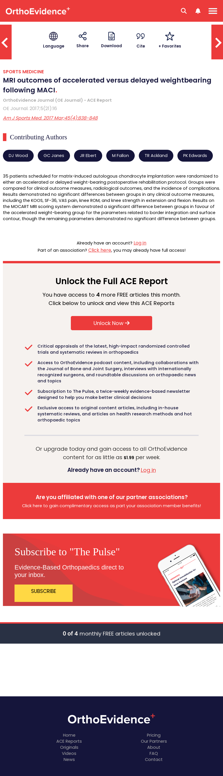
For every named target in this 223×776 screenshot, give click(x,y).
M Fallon (120, 155)
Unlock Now (111, 323)
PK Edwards (195, 155)
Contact (154, 759)
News (69, 759)
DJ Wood (18, 155)
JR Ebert (88, 155)
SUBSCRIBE (43, 591)
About (153, 747)
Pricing (154, 735)
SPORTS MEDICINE (23, 71)
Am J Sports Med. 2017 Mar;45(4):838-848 (50, 118)
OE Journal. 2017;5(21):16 (30, 108)
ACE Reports (69, 741)
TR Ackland (156, 155)
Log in (140, 243)
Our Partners (154, 741)
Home (69, 735)
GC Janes (54, 155)
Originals (69, 747)
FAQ (154, 753)
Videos (69, 753)
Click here (99, 250)
